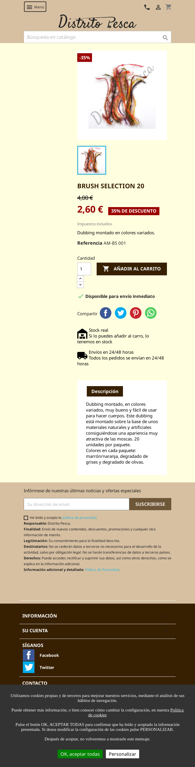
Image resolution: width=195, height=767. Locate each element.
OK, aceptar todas (80, 754)
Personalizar (122, 754)
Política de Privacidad (102, 569)
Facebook (105, 313)
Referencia (89, 243)
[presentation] (72, 586)
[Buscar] (97, 37)
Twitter (120, 313)
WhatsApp (151, 313)
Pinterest (135, 313)
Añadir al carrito (132, 269)
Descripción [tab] (104, 391)
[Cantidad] (84, 269)
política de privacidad (79, 517)
